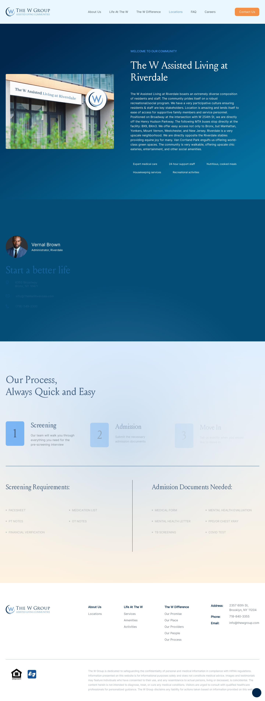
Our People (172, 633)
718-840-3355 (239, 616)
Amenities (130, 620)
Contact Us (247, 12)
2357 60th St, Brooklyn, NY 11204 (243, 607)
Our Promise (173, 614)
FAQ (193, 12)
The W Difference (148, 12)
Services (130, 614)
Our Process (173, 639)
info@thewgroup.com (244, 623)
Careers (210, 12)
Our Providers (174, 626)
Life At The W (118, 12)
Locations (176, 12)
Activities (130, 626)
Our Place (171, 620)
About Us (94, 12)
